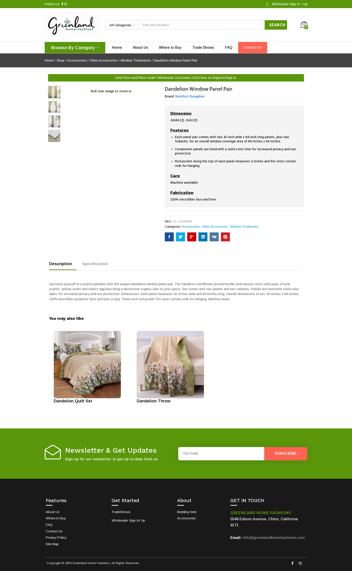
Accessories (191, 226)
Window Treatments (244, 226)
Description (60, 264)
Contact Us (252, 47)
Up (305, 4)
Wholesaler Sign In (286, 4)
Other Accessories (215, 226)
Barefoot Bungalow (189, 96)
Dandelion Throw (153, 401)
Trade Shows (203, 47)
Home (117, 47)
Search (277, 25)
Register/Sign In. (224, 77)
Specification (95, 264)
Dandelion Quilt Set (73, 401)
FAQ (228, 47)
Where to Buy (170, 47)
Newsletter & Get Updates (111, 450)
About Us (140, 47)
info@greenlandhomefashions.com (274, 538)
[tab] (63, 266)
